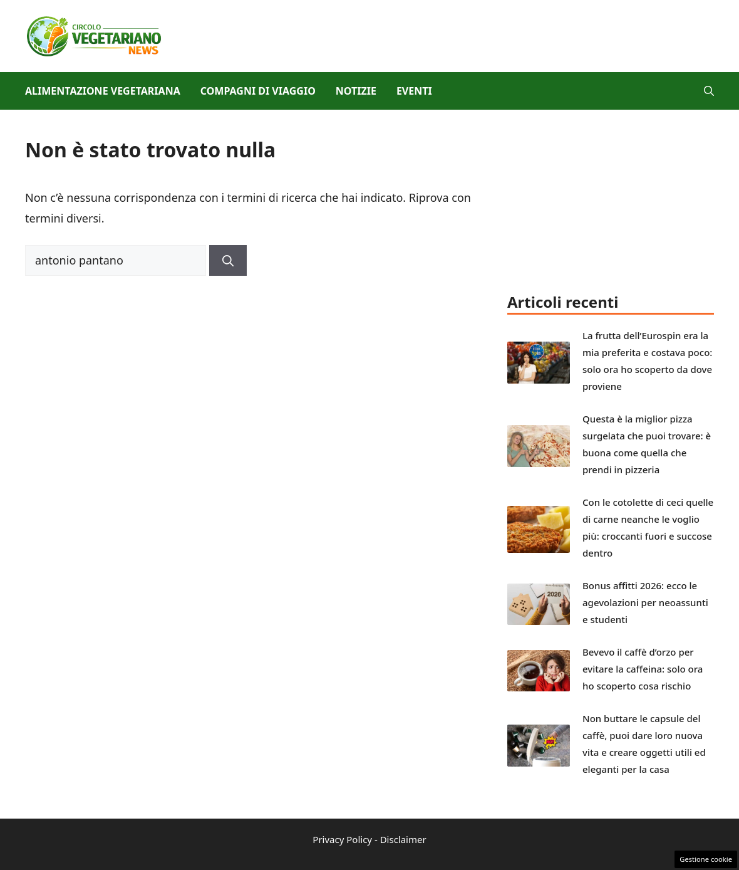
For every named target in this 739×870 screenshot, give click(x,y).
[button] (709, 91)
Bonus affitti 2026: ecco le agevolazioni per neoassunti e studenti (645, 602)
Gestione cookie (706, 859)
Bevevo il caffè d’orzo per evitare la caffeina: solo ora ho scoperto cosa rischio (642, 669)
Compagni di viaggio (258, 91)
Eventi (414, 91)
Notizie (356, 91)
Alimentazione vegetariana (102, 91)
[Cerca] (228, 260)
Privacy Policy (342, 839)
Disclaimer (403, 839)
